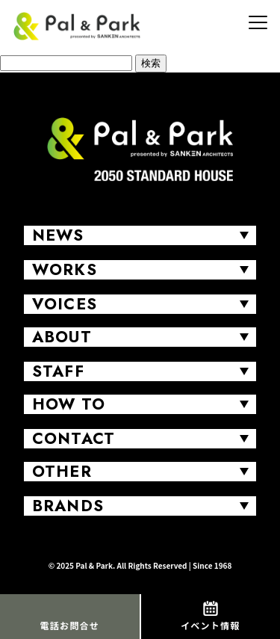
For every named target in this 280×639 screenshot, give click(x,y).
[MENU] (258, 22)
